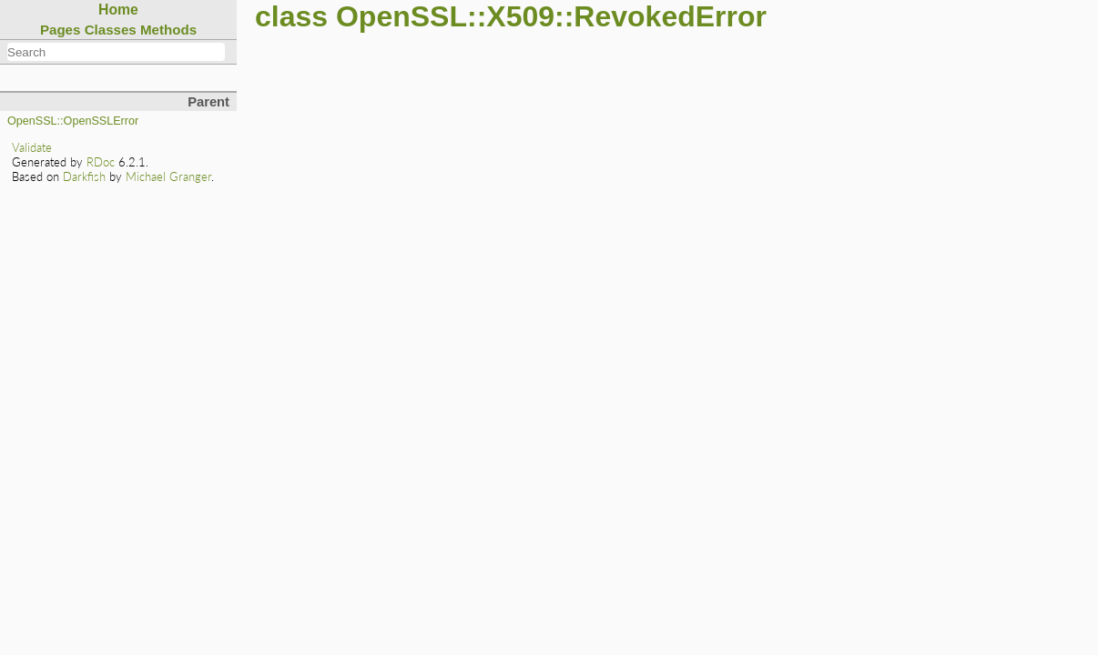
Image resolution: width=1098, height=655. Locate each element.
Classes (111, 29)
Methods (168, 29)
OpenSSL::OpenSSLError (72, 121)
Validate (32, 147)
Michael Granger (168, 176)
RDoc (100, 162)
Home (118, 9)
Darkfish (84, 176)
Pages (60, 29)
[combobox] (116, 52)
